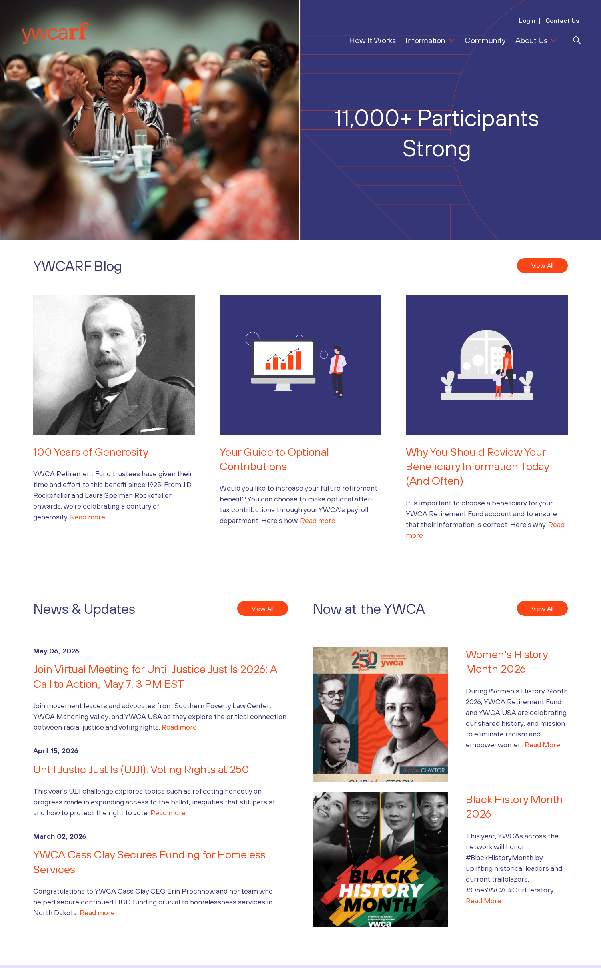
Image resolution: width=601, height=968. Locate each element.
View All (542, 265)
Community (485, 40)
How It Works (372, 40)
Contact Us (561, 20)
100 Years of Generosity (90, 451)
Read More (542, 744)
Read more (87, 517)
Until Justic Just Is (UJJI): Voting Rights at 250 (147, 769)
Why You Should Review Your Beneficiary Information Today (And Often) (477, 466)
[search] (577, 40)
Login (527, 20)
